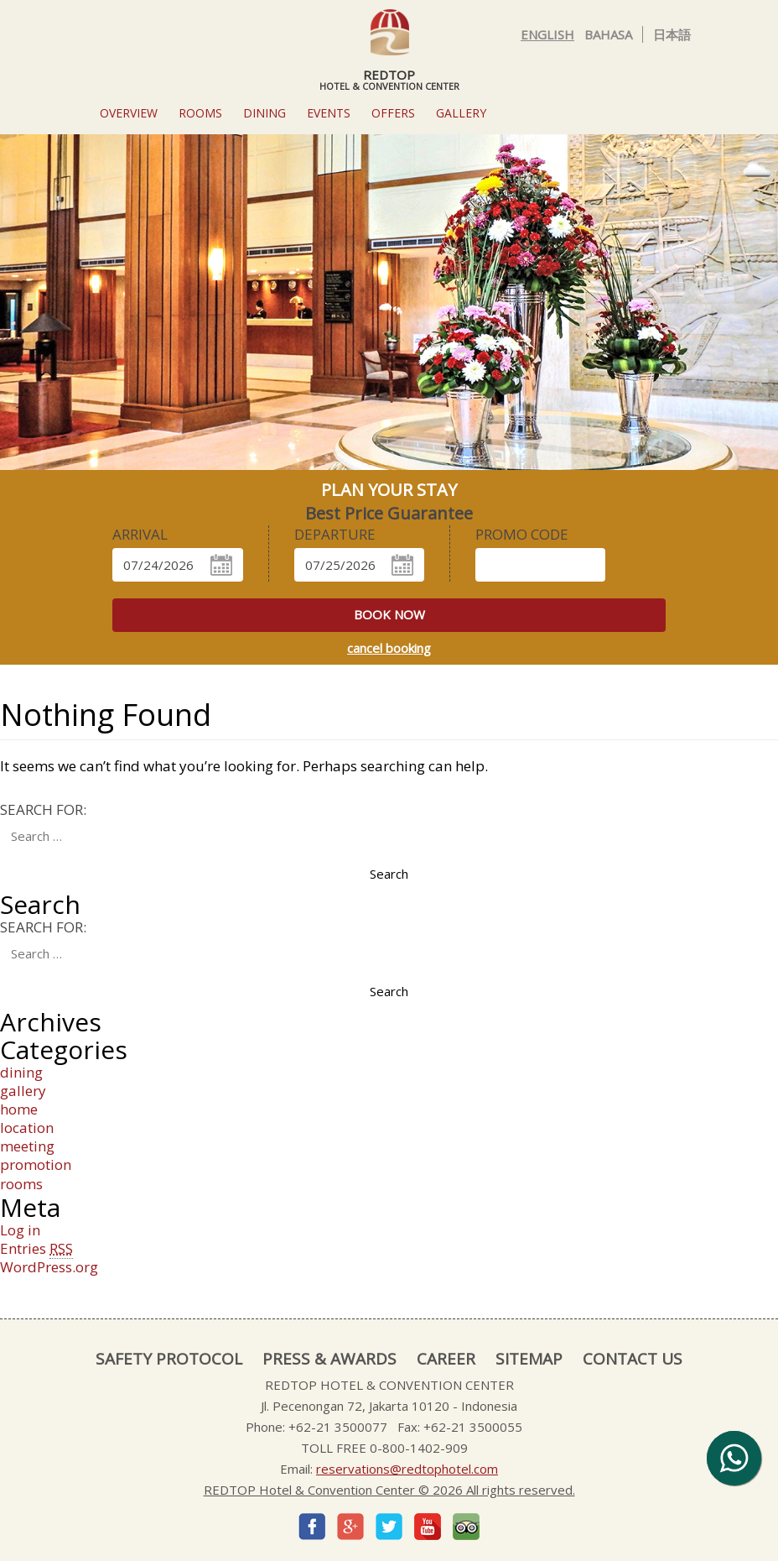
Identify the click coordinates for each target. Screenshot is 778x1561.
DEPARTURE (335, 534)
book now (389, 614)
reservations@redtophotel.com (407, 1468)
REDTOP (389, 49)
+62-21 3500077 (337, 1426)
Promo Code (521, 534)
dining (21, 1072)
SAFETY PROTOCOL (169, 1359)
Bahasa (608, 34)
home (19, 1109)
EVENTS (328, 113)
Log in (20, 1230)
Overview (129, 113)
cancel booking (389, 648)
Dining (264, 113)
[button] (66, 319)
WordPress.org (49, 1266)
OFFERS (393, 113)
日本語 (672, 34)
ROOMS (200, 113)
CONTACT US (632, 1359)
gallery (23, 1090)
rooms (21, 1183)
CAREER (446, 1359)
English (547, 34)
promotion (35, 1164)
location (27, 1127)
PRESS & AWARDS (329, 1359)
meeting (27, 1146)
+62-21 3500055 (472, 1426)
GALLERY (461, 113)
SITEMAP (529, 1359)
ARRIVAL (140, 534)
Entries (36, 1249)
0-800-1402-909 (419, 1447)
